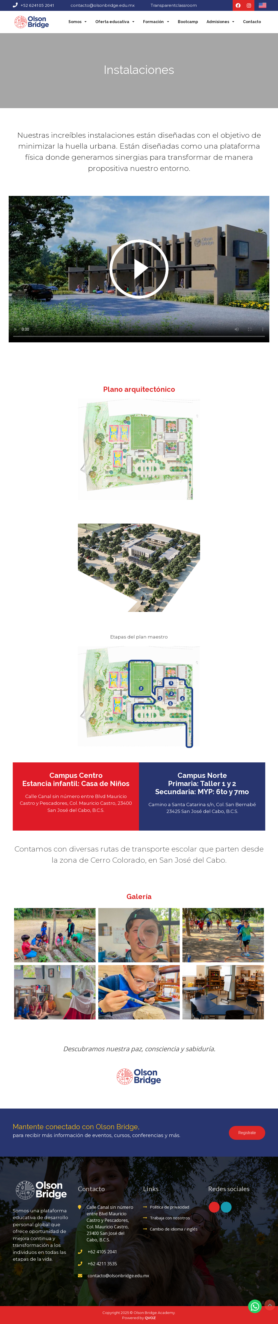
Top (269, 1305)
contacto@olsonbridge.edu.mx (103, 5)
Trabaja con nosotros (170, 1217)
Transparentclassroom (174, 5)
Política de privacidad (169, 1206)
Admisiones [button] (218, 22)
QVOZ (150, 1317)
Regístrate (247, 1132)
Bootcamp (188, 22)
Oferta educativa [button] (112, 22)
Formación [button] (154, 22)
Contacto (252, 22)
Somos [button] (75, 22)
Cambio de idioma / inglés (174, 1228)
